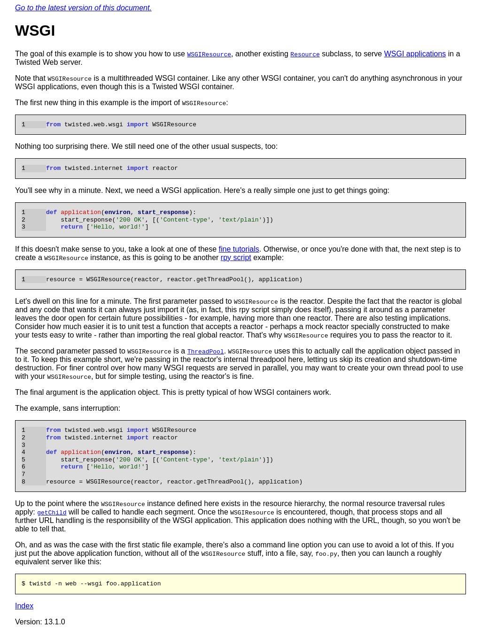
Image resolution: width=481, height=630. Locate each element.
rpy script (236, 257)
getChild (51, 512)
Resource (304, 54)
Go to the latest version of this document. (83, 8)
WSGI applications (415, 54)
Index (24, 606)
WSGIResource (209, 54)
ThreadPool (205, 351)
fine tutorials (239, 249)
